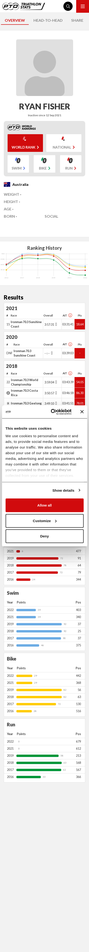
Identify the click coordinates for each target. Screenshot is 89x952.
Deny (44, 536)
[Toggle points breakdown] (55, 324)
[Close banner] (82, 411)
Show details (63, 490)
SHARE (77, 20)
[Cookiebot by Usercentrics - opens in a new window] (53, 412)
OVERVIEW (15, 20)
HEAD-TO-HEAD (48, 20)
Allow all (44, 505)
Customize (44, 521)
